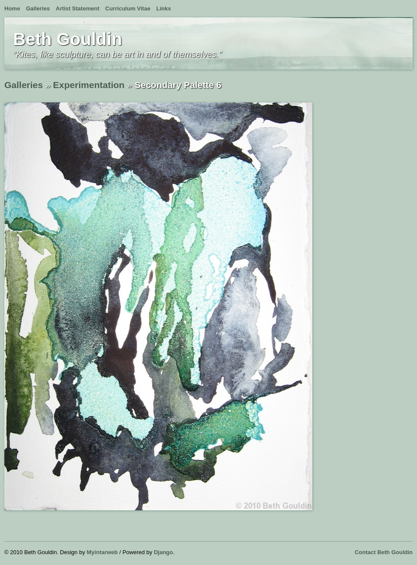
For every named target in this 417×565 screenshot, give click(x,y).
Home (12, 8)
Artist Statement (77, 8)
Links (163, 8)
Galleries (38, 8)
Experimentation (89, 85)
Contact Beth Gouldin (383, 552)
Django (163, 552)
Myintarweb (102, 552)
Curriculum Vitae (127, 8)
